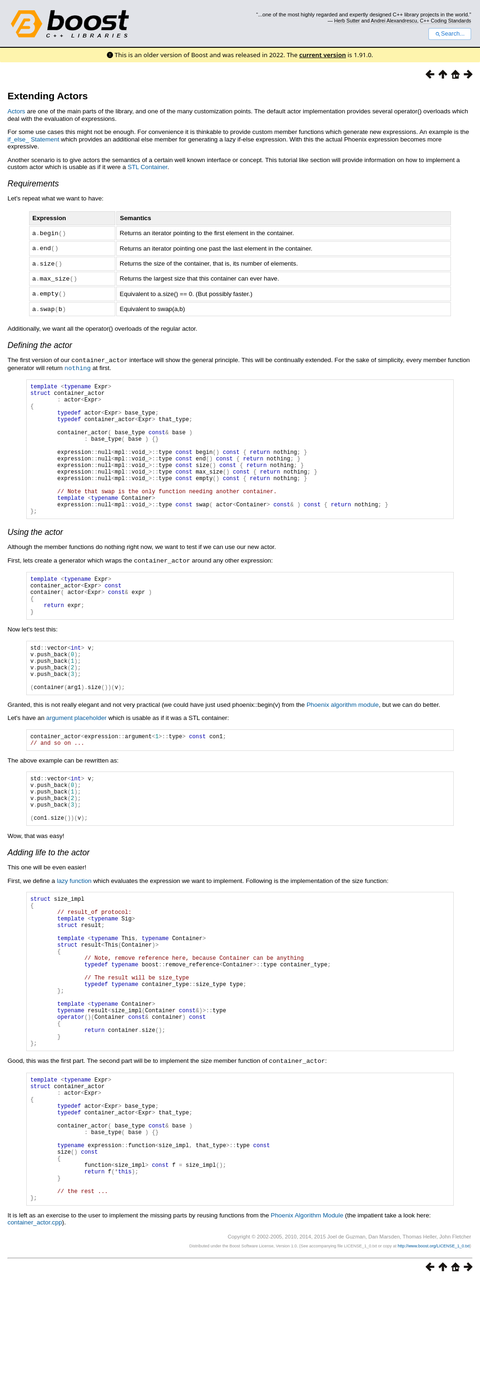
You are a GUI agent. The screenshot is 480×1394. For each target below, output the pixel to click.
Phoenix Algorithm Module (307, 1328)
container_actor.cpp (35, 1335)
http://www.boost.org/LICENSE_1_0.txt (434, 1359)
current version (322, 55)
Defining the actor (40, 342)
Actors (16, 111)
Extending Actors (48, 95)
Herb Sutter (347, 20)
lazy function (74, 935)
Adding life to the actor (49, 907)
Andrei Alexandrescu (394, 20)
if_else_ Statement (33, 139)
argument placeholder (76, 760)
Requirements (33, 183)
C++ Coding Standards (445, 20)
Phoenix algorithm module (343, 746)
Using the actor (35, 556)
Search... (450, 33)
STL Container (147, 167)
